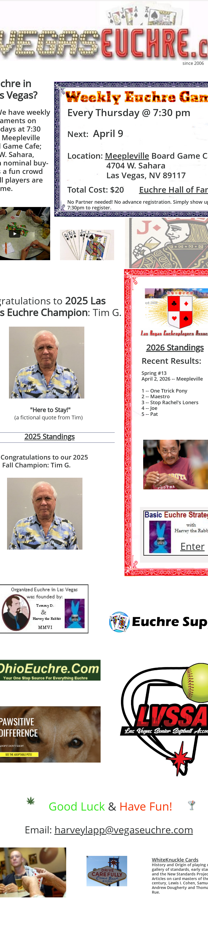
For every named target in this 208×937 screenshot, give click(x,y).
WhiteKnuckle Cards (175, 859)
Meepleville (127, 155)
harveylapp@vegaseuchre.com (124, 829)
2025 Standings (49, 436)
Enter (192, 546)
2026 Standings (175, 347)
